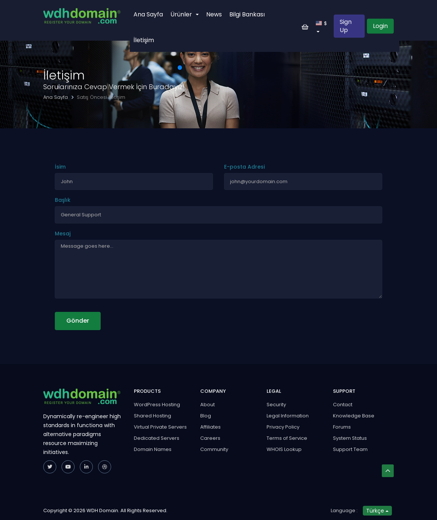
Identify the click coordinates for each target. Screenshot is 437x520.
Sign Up (346, 26)
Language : (344, 510)
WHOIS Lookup (284, 449)
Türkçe (377, 510)
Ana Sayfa (148, 14)
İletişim (143, 40)
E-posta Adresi (244, 166)
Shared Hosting (152, 415)
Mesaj (62, 233)
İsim (60, 166)
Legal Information (288, 415)
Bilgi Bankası (247, 14)
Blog (205, 415)
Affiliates (210, 426)
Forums (342, 426)
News (214, 14)
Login (380, 26)
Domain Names (153, 449)
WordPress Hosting (157, 404)
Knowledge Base (353, 415)
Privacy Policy (283, 426)
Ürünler (184, 14)
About (207, 404)
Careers (210, 438)
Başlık (62, 200)
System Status (350, 438)
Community (214, 449)
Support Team (350, 449)
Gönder (77, 320)
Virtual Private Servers (160, 426)
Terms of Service (287, 438)
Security (276, 404)
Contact (342, 404)
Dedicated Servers (156, 438)
